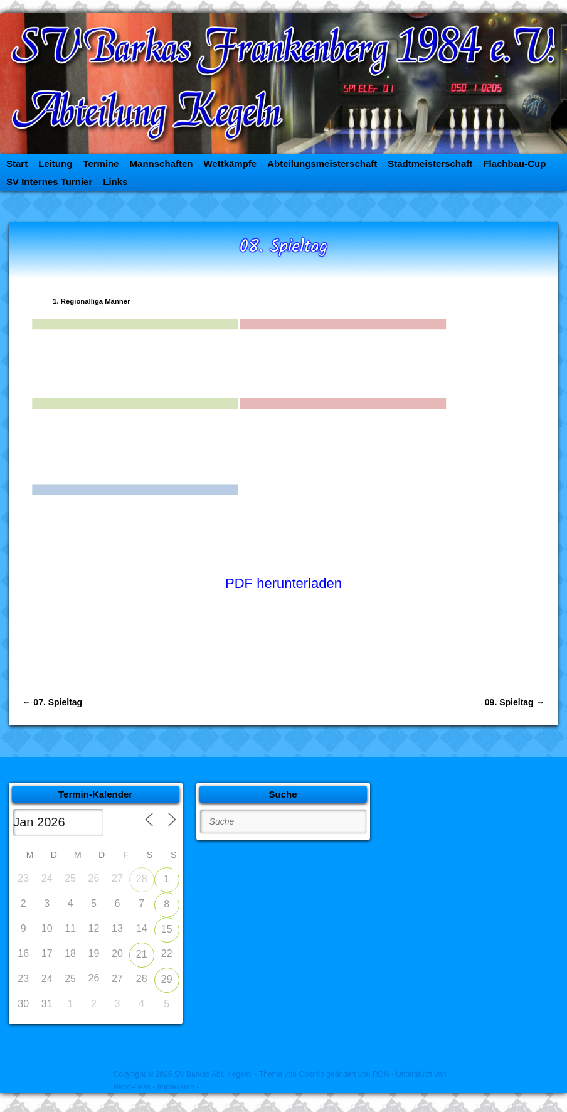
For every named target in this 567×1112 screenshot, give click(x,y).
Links (115, 181)
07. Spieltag (52, 702)
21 (141, 954)
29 (166, 979)
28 (141, 879)
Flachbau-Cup (514, 163)
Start (17, 163)
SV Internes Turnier (49, 181)
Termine (101, 163)
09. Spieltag (515, 702)
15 (166, 929)
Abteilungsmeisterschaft (322, 163)
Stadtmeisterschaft (430, 163)
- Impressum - (175, 1087)
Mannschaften (161, 163)
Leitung (55, 163)
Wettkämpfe (230, 163)
